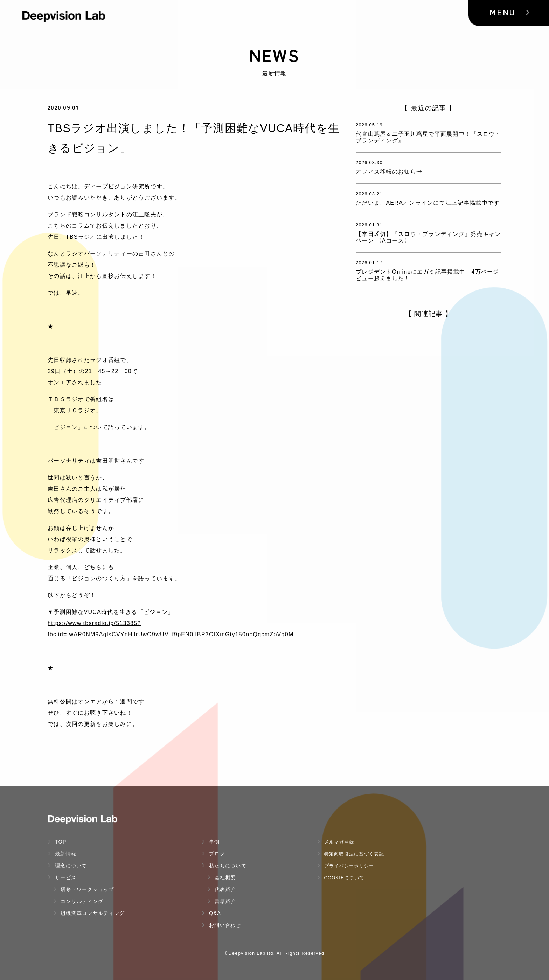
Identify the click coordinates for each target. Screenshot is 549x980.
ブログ (213, 853)
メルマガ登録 (335, 842)
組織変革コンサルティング (89, 913)
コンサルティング (78, 901)
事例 (211, 842)
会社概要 (221, 877)
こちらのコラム (69, 226)
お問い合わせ (221, 925)
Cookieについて (340, 877)
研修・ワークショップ (83, 889)
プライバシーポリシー (345, 865)
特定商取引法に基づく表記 (350, 853)
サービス (62, 877)
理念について (67, 865)
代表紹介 (221, 889)
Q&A (211, 913)
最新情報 (62, 853)
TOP (57, 842)
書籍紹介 (221, 901)
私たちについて (224, 865)
